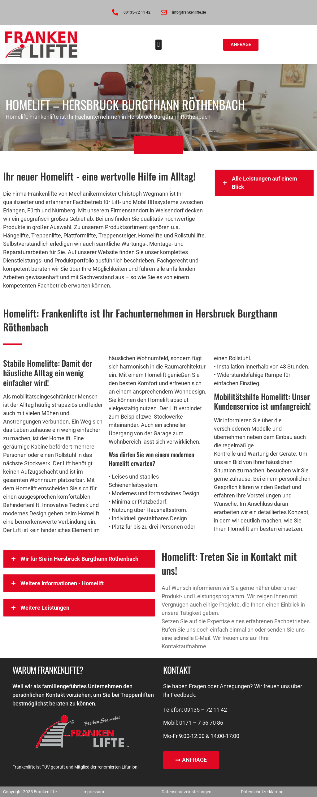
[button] (158, 45)
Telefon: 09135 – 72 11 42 (195, 709)
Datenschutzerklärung (262, 791)
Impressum (93, 791)
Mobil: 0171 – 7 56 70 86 (193, 722)
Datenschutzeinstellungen (186, 791)
